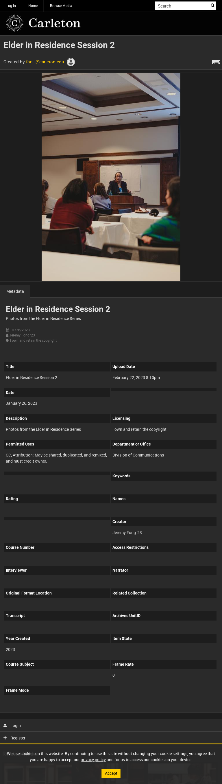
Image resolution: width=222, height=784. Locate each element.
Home (33, 5)
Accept (111, 773)
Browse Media (61, 5)
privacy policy (93, 759)
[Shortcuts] (216, 61)
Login (12, 725)
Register (14, 738)
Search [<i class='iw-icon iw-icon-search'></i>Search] (212, 5)
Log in (11, 5)
